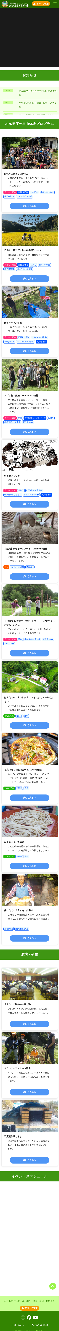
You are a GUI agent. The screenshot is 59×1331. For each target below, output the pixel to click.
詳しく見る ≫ (30, 206)
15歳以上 (30, 567)
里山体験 (26, 1301)
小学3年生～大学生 (12, 422)
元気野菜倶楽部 (22, 929)
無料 (20, 418)
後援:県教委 (23, 192)
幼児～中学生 (44, 265)
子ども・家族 (10, 192)
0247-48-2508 (41, 1325)
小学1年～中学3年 (39, 337)
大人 (6, 567)
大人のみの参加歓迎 (25, 342)
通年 (20, 639)
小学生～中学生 (47, 192)
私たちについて (12, 1301)
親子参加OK (9, 196)
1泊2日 (19, 716)
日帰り (33, 265)
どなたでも (9, 716)
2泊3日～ (34, 192)
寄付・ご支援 (41, 4)
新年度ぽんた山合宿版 (30, 103)
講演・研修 (38, 1301)
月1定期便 (8, 929)
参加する (50, 1301)
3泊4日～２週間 (17, 567)
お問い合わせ (17, 1325)
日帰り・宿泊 (24, 337)
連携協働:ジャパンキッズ (35, 418)
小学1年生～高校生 (34, 490)
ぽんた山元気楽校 (24, 196)
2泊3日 (21, 490)
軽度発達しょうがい (12, 495)
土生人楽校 (9, 643)
